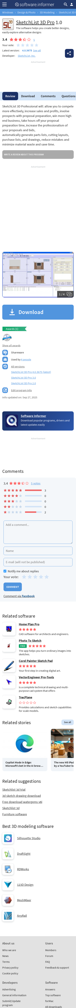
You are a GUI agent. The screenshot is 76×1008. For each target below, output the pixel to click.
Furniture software (14, 814)
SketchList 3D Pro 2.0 (23, 383)
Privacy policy (10, 967)
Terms (6, 961)
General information (14, 995)
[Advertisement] (38, 74)
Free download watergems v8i (22, 802)
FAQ (47, 961)
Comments (48, 96)
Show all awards (11, 345)
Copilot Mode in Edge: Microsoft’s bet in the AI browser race (24, 764)
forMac (49, 1001)
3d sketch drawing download (21, 796)
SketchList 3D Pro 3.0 (23, 377)
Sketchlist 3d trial (14, 790)
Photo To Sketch (30, 641)
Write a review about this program (24, 154)
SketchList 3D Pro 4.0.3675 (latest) (31, 372)
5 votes (35, 483)
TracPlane (25, 697)
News (5, 956)
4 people (26, 359)
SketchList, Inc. (27, 55)
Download (28, 96)
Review (10, 96)
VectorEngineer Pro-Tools (36, 677)
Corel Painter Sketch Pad (36, 661)
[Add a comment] (38, 532)
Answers (50, 989)
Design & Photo (26, 12)
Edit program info (21, 390)
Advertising (9, 989)
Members (50, 950)
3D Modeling (47, 12)
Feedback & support (57, 967)
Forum (49, 956)
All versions (18, 366)
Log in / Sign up (71, 4)
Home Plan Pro (29, 624)
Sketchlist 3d (11, 808)
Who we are (9, 950)
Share (69, 53)
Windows (7, 12)
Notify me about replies (21, 571)
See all (37, 50)
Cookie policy (10, 973)
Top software (53, 995)
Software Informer (33, 416)
